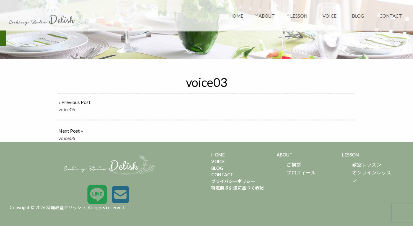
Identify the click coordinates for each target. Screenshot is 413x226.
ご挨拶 (293, 164)
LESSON (298, 16)
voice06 (66, 138)
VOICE (330, 16)
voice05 (66, 109)
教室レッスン (366, 164)
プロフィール (301, 172)
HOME (236, 16)
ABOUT (267, 16)
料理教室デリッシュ (66, 207)
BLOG (358, 16)
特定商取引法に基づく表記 (237, 187)
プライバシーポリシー (233, 181)
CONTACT (390, 16)
